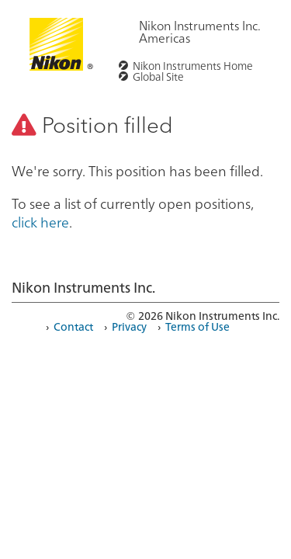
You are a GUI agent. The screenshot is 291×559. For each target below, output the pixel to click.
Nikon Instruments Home (193, 65)
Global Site (158, 76)
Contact (73, 326)
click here (40, 221)
